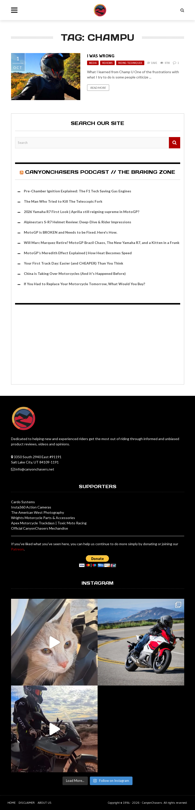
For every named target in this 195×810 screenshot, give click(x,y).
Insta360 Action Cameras (31, 507)
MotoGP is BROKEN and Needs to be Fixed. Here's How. (70, 232)
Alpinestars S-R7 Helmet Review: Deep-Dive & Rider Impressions (77, 222)
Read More (98, 88)
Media (93, 63)
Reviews (107, 63)
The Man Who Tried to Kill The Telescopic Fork (63, 201)
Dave (154, 63)
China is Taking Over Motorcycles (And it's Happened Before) (75, 273)
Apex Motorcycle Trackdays (33, 523)
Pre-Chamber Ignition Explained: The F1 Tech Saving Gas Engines (77, 191)
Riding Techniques (130, 63)
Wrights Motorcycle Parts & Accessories (43, 518)
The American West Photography (37, 512)
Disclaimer (27, 802)
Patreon (17, 549)
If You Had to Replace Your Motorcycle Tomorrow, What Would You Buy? (84, 284)
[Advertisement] (97, 345)
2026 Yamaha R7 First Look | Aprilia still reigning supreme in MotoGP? (81, 211)
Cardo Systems (23, 502)
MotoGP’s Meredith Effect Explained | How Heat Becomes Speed (78, 253)
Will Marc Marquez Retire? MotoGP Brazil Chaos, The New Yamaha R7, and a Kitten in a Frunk (101, 242)
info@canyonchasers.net (34, 469)
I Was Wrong (100, 56)
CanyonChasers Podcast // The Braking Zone (100, 172)
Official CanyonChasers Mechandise (39, 528)
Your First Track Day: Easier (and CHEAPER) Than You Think (73, 263)
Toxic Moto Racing (72, 523)
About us (44, 802)
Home (12, 802)
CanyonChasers (152, 802)
